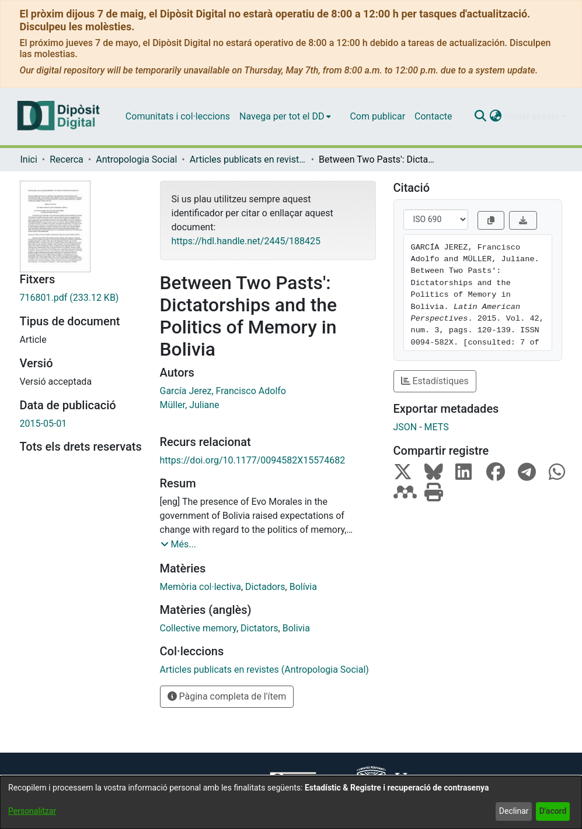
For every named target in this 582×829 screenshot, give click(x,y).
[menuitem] (285, 116)
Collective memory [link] (198, 628)
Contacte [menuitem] (433, 116)
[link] (81, 298)
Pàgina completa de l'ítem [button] (227, 696)
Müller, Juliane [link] (189, 404)
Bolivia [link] (296, 628)
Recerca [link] (66, 159)
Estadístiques (435, 381)
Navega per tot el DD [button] (281, 116)
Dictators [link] (259, 628)
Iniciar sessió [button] (533, 116)
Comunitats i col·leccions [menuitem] (178, 116)
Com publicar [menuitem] (377, 116)
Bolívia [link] (303, 586)
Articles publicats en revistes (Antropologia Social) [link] (248, 159)
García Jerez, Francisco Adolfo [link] (223, 390)
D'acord (553, 811)
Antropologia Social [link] (136, 159)
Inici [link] (28, 159)
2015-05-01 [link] (43, 423)
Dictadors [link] (265, 586)
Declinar (514, 811)
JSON (405, 427)
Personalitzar (32, 811)
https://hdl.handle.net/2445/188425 (246, 241)
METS (436, 427)
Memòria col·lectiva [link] (200, 586)
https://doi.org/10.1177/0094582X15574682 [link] (253, 460)
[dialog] (291, 802)
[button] (480, 117)
